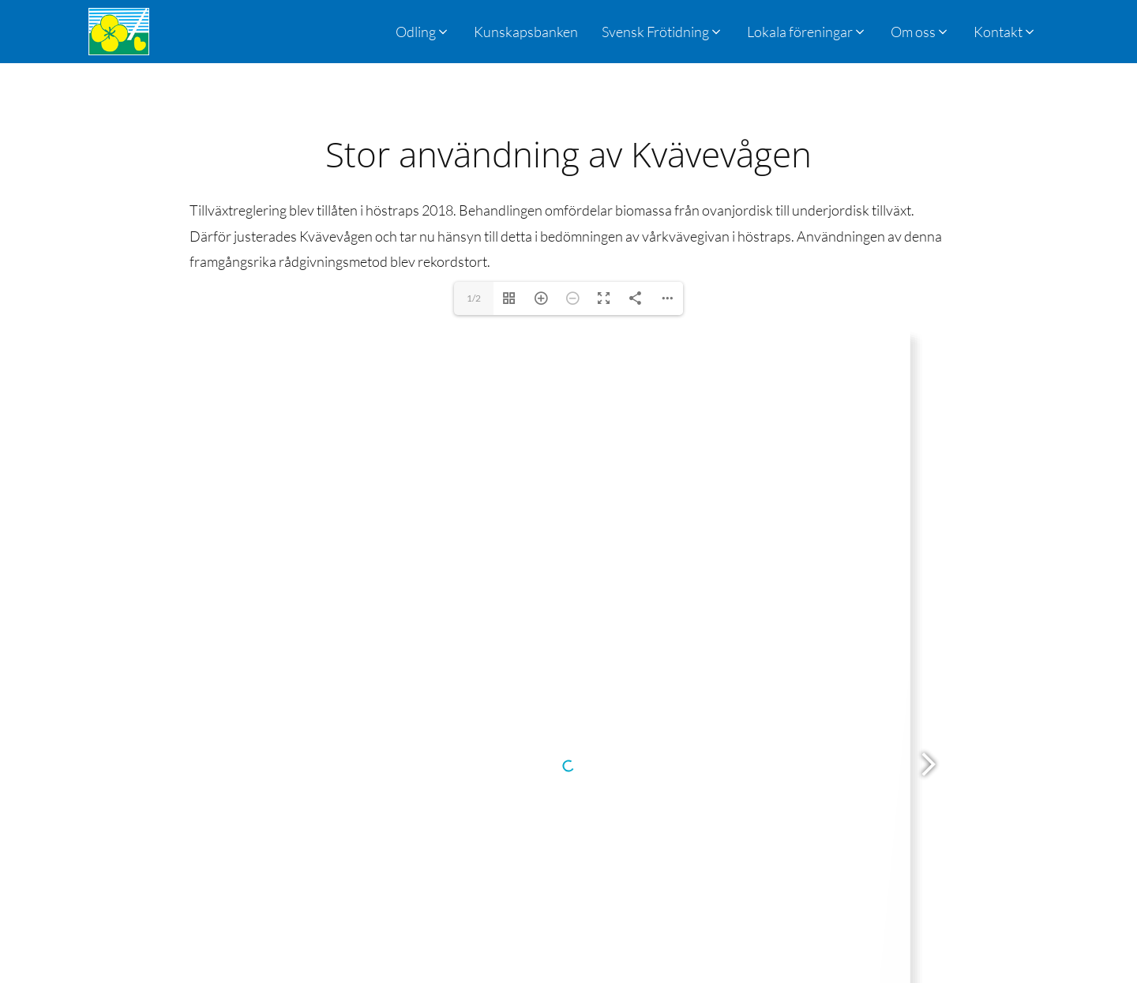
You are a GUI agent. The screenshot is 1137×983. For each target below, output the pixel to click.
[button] (662, 31)
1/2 (474, 298)
